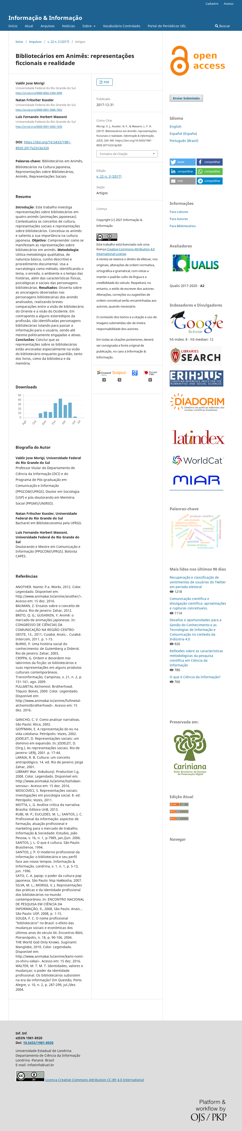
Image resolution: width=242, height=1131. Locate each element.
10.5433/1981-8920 (38, 1042)
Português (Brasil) (184, 140)
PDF (106, 82)
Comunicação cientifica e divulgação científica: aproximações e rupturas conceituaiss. (198, 603)
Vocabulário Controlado (121, 26)
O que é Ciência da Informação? (195, 677)
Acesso (228, 3)
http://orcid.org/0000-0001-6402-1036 (39, 126)
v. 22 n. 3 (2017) (58, 42)
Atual (29, 26)
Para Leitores (179, 212)
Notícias (68, 26)
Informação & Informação (45, 18)
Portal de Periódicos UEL (167, 26)
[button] (183, 162)
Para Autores (179, 219)
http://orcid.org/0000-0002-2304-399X (39, 93)
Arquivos (48, 26)
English (176, 126)
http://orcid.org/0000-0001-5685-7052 (39, 109)
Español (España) (183, 133)
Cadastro (212, 3)
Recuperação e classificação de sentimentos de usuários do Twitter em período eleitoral (198, 582)
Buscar (222, 26)
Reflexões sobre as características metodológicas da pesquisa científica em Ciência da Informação (196, 658)
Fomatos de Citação (114, 154)
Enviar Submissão (186, 98)
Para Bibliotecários (183, 226)
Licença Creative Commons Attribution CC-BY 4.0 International (94, 1080)
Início (13, 26)
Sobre (87, 26)
